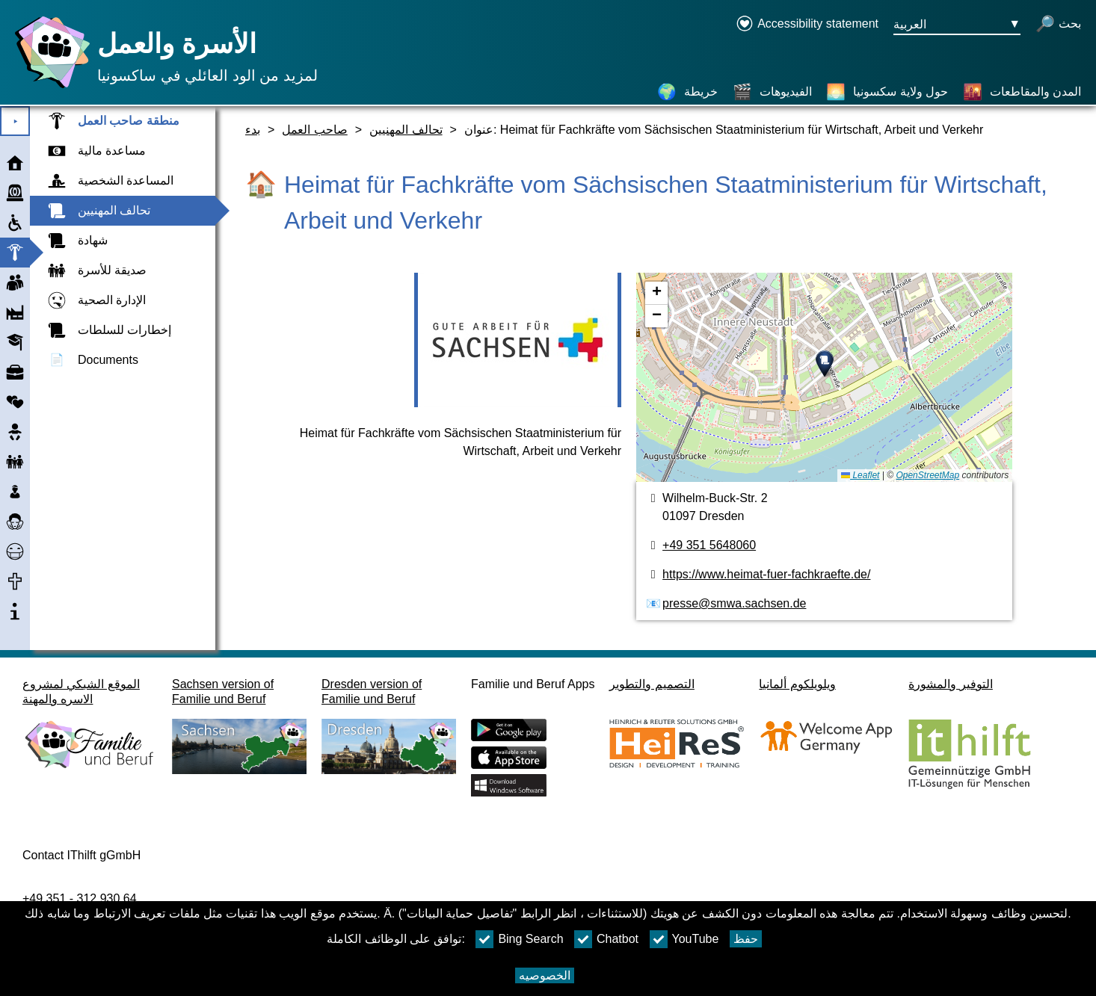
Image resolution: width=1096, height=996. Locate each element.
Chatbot (606, 939)
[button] (824, 363)
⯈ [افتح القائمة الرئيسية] (15, 121)
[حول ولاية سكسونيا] (887, 91)
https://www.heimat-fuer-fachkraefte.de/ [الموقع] (766, 574)
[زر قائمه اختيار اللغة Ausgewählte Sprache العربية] (956, 25)
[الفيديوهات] (772, 91)
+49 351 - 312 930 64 (79, 898)
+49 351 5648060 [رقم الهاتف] (709, 545)
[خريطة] (687, 91)
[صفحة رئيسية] (48, 87)
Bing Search (519, 939)
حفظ (745, 938)
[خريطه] (824, 377)
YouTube (684, 939)
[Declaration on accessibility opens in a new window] (807, 25)
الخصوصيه (544, 975)
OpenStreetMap (927, 475)
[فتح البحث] (1058, 25)
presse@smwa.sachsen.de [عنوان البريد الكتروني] (734, 603)
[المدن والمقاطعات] (1022, 91)
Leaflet (860, 475)
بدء (252, 129)
